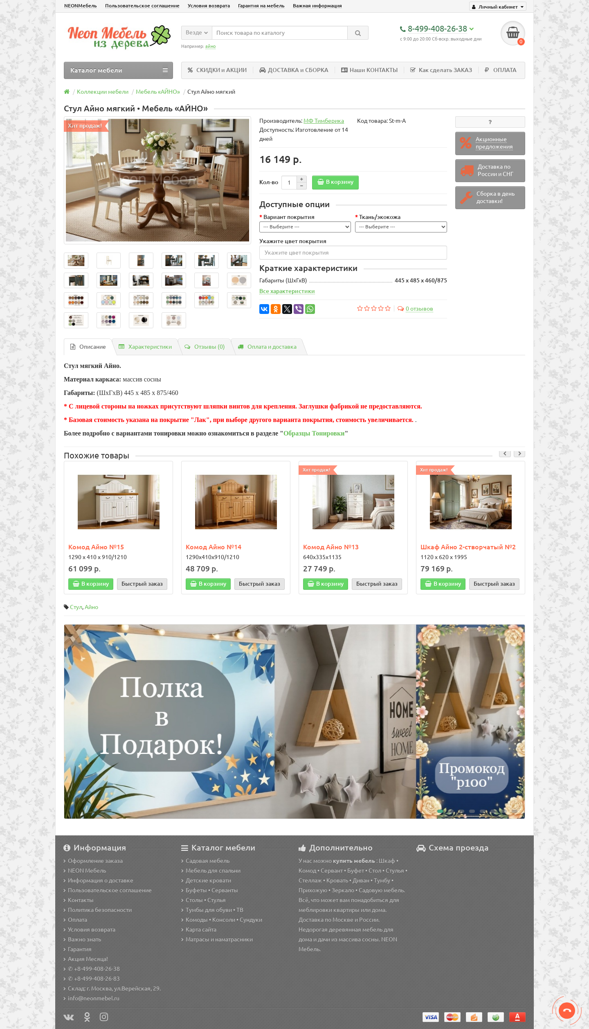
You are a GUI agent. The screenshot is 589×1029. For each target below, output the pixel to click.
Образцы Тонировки (313, 433)
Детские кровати (206, 880)
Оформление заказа (93, 861)
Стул (76, 607)
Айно (91, 607)
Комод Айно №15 (96, 547)
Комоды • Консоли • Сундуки (221, 919)
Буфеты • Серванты (209, 890)
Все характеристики (287, 291)
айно (210, 46)
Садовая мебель (205, 861)
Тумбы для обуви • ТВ (212, 910)
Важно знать (82, 939)
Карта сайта (198, 929)
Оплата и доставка (267, 346)
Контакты (78, 900)
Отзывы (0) (204, 346)
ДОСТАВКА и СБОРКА (293, 70)
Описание (88, 346)
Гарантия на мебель (261, 5)
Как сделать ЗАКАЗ (441, 70)
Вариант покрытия (289, 217)
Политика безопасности (97, 910)
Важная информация (317, 5)
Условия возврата (209, 5)
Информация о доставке (98, 880)
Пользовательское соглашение (142, 5)
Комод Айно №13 (331, 547)
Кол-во (268, 182)
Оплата (75, 919)
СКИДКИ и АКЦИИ (217, 70)
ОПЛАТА (501, 70)
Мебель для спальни (211, 870)
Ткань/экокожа (379, 217)
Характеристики (145, 346)
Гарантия (77, 949)
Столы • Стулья (203, 900)
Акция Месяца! (85, 959)
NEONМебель (80, 5)
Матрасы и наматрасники (217, 939)
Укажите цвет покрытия (292, 241)
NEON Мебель (84, 870)
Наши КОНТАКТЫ (369, 70)
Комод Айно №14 (213, 547)
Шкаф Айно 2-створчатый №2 (468, 547)
